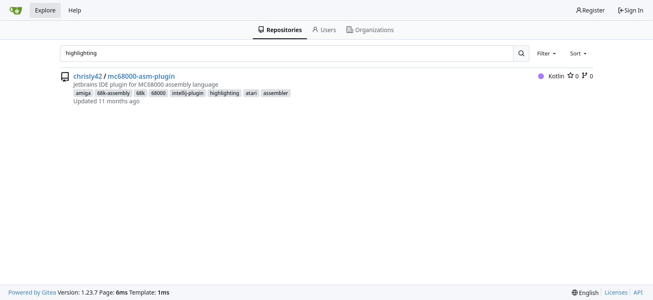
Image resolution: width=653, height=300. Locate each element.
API (638, 292)
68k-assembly (113, 93)
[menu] (585, 293)
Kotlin (551, 76)
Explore (45, 10)
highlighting (224, 93)
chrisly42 (87, 76)
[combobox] (547, 53)
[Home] (15, 10)
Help (74, 10)
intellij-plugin (187, 93)
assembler (275, 93)
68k (140, 93)
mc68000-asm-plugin (141, 76)
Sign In (630, 10)
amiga (83, 93)
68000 (158, 93)
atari (251, 93)
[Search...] (521, 53)
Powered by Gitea (32, 292)
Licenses (616, 292)
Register (590, 10)
